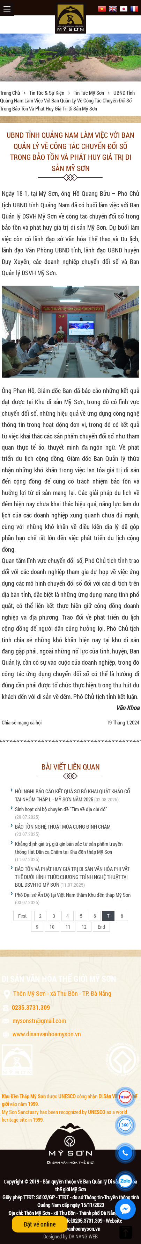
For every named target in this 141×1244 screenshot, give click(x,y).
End (101, 926)
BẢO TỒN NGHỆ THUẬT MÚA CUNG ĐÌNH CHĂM (63, 826)
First (22, 916)
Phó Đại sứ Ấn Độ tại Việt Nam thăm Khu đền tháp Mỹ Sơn (73, 894)
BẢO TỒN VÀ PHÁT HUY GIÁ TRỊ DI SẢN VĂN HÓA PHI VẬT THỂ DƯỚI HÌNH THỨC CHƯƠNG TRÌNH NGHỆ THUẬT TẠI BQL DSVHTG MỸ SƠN (72, 876)
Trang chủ (10, 92)
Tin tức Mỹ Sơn (89, 92)
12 (84, 926)
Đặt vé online (40, 1224)
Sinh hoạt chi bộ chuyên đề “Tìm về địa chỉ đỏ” (61, 809)
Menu (7, 9)
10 (52, 926)
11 (68, 926)
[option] (70, 58)
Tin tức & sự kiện (47, 92)
